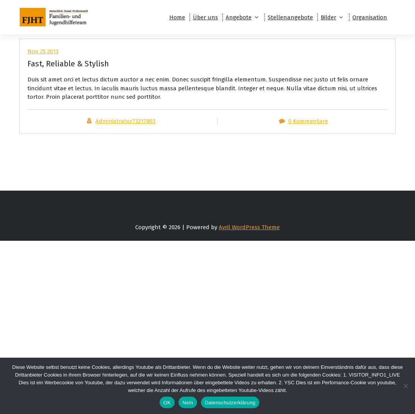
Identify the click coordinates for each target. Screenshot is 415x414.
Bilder (328, 17)
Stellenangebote (290, 17)
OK (167, 403)
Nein (187, 403)
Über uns (205, 17)
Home (177, 17)
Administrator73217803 (125, 121)
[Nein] (405, 386)
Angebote (239, 17)
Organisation (369, 17)
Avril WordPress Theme (249, 227)
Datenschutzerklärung (230, 403)
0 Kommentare (308, 121)
